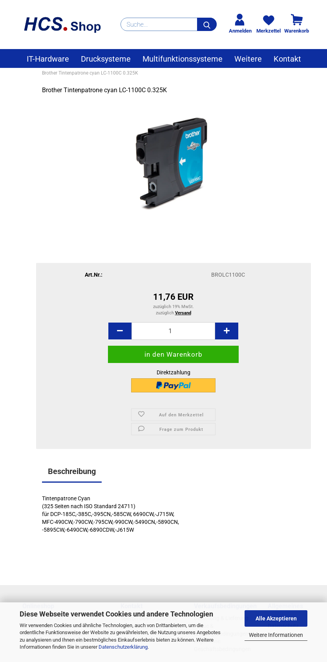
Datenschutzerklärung (123, 647)
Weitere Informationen (276, 635)
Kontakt (287, 59)
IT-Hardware (48, 59)
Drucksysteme (106, 59)
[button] (120, 331)
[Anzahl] (173, 331)
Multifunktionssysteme (182, 59)
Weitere (248, 59)
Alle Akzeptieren (276, 618)
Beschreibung (72, 471)
